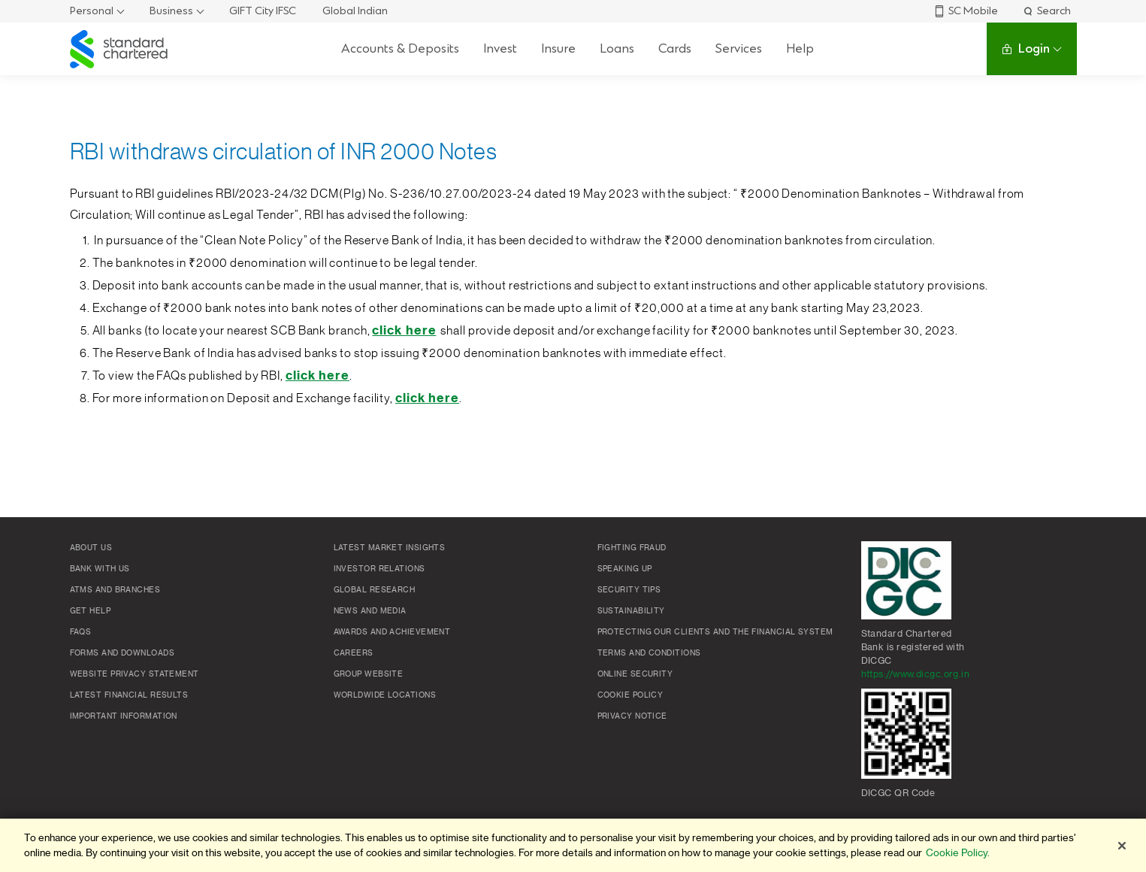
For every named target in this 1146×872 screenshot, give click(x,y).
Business (171, 11)
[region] (573, 845)
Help (800, 48)
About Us (91, 548)
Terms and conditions (649, 653)
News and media (370, 611)
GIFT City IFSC (262, 11)
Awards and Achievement (392, 632)
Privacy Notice (632, 716)
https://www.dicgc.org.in (915, 674)
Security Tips (629, 590)
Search (1046, 11)
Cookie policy (630, 695)
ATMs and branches (115, 590)
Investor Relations (379, 569)
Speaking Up (624, 569)
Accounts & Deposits (400, 48)
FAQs (81, 632)
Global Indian (355, 11)
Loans (617, 48)
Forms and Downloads (122, 653)
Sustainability (631, 611)
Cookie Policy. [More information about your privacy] (958, 853)
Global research (375, 590)
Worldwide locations (385, 695)
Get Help (90, 611)
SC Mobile (965, 11)
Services (738, 48)
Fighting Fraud (632, 548)
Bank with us (100, 569)
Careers (353, 653)
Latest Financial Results (129, 695)
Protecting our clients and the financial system (715, 632)
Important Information (123, 716)
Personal (91, 11)
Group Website (369, 674)
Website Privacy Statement (134, 674)
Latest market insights (390, 548)
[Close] (1121, 845)
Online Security (635, 674)
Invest (500, 48)
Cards (674, 48)
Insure (558, 48)
